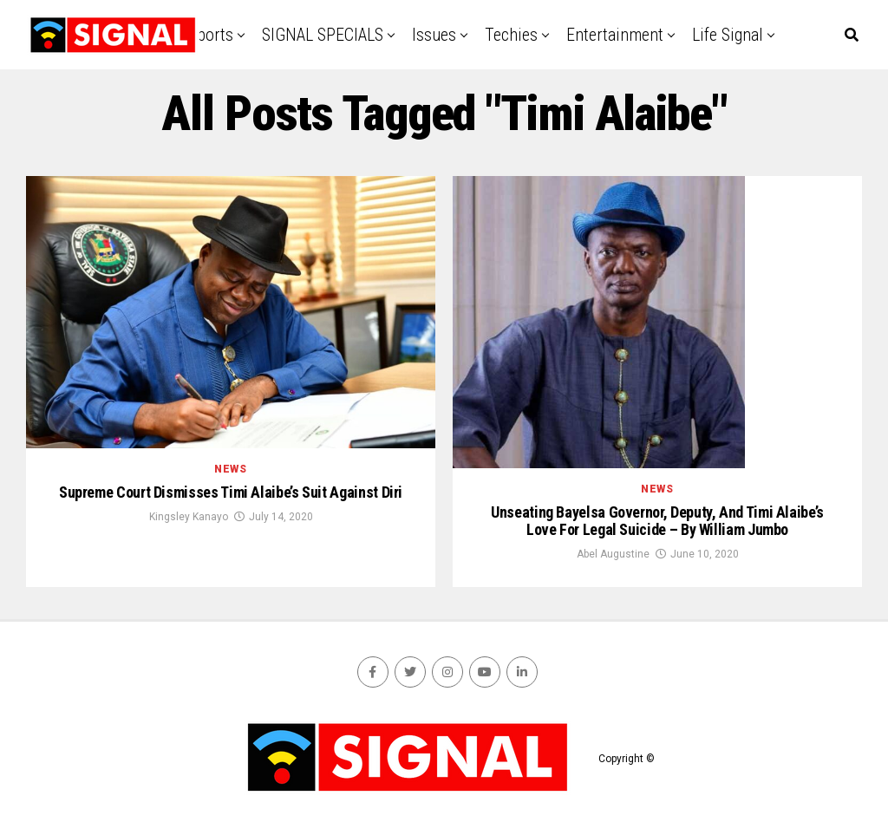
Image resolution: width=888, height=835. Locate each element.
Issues (434, 34)
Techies (511, 34)
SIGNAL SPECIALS (322, 34)
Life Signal (727, 34)
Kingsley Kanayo (188, 517)
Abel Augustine (613, 554)
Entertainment (614, 34)
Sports (210, 34)
